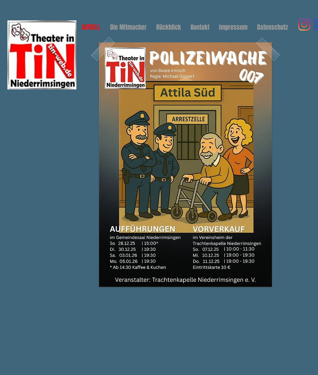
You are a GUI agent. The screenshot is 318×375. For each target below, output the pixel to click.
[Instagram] (304, 25)
